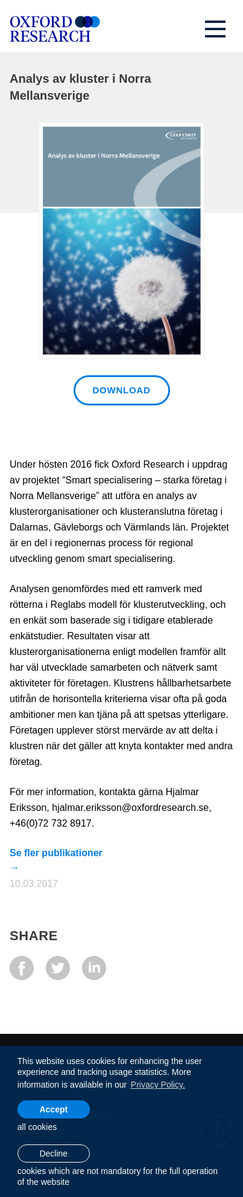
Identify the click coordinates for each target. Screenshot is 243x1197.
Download (122, 390)
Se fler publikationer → (56, 852)
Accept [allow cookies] (53, 1109)
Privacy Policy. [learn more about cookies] (158, 1084)
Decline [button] (53, 1153)
